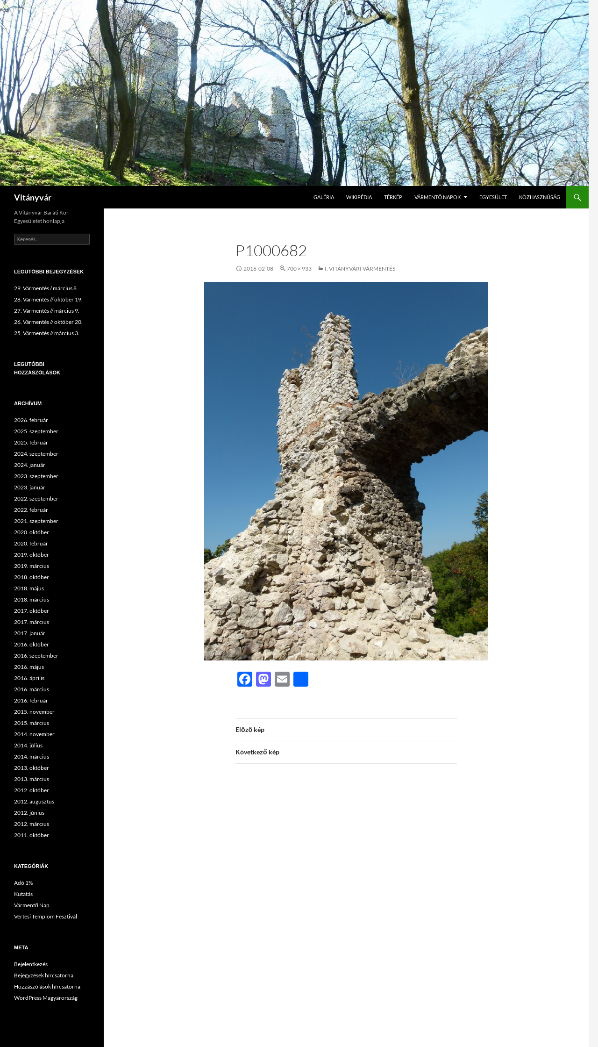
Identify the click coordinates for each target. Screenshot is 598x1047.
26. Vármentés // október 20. (48, 321)
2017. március (31, 621)
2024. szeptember (36, 453)
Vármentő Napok (437, 197)
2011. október (31, 835)
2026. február (31, 419)
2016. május (29, 666)
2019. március (31, 565)
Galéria (323, 197)
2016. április (29, 677)
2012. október (31, 790)
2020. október (31, 532)
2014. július (28, 745)
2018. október (31, 577)
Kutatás (23, 893)
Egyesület (493, 197)
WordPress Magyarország (46, 997)
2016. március (31, 689)
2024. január (29, 464)
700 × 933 (299, 268)
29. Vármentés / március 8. (46, 288)
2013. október (31, 767)
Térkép (393, 197)
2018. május (29, 588)
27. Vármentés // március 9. (46, 310)
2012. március (31, 823)
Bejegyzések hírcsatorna (43, 975)
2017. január (29, 633)
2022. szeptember (36, 498)
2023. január (29, 487)
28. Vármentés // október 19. (48, 299)
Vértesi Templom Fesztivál (45, 916)
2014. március (31, 756)
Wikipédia (359, 197)
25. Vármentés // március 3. (46, 333)
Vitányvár (32, 197)
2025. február (31, 442)
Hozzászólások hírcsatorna (47, 986)
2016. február (31, 700)
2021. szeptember (36, 520)
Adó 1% (23, 882)
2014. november (34, 734)
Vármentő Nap (32, 905)
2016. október (31, 644)
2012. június (29, 812)
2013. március (31, 778)
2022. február (31, 509)
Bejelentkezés (31, 964)
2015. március (31, 722)
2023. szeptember (36, 476)
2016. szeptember (36, 655)
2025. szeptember (36, 431)
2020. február (31, 543)
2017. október (31, 610)
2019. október (31, 554)
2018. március (31, 599)
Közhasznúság (539, 197)
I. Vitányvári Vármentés (360, 268)
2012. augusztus (34, 801)
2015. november (34, 711)
